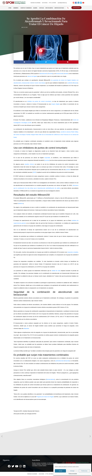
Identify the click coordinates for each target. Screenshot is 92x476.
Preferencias (84, 470)
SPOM (10, 8)
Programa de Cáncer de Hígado (45, 396)
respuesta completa (72, 252)
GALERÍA (35, 8)
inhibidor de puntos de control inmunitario (39, 101)
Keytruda (67, 360)
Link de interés (45, 2)
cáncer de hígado (32, 76)
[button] (24, 62)
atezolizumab (43, 73)
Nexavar (75, 83)
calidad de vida (56, 270)
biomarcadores (50, 379)
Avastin (66, 73)
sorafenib (69, 83)
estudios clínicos (29, 164)
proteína (68, 169)
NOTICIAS (41, 8)
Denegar (72, 470)
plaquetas (26, 328)
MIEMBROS (16, 8)
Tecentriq (50, 73)
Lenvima (47, 160)
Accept (60, 470)
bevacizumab (59, 73)
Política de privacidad (73, 473)
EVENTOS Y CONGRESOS (26, 8)
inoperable (47, 157)
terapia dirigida (55, 104)
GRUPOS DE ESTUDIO (59, 8)
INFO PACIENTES (49, 8)
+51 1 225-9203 (52, 2)
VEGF (34, 172)
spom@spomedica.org (62, 2)
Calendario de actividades (35, 2)
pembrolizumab (59, 360)
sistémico (20, 203)
